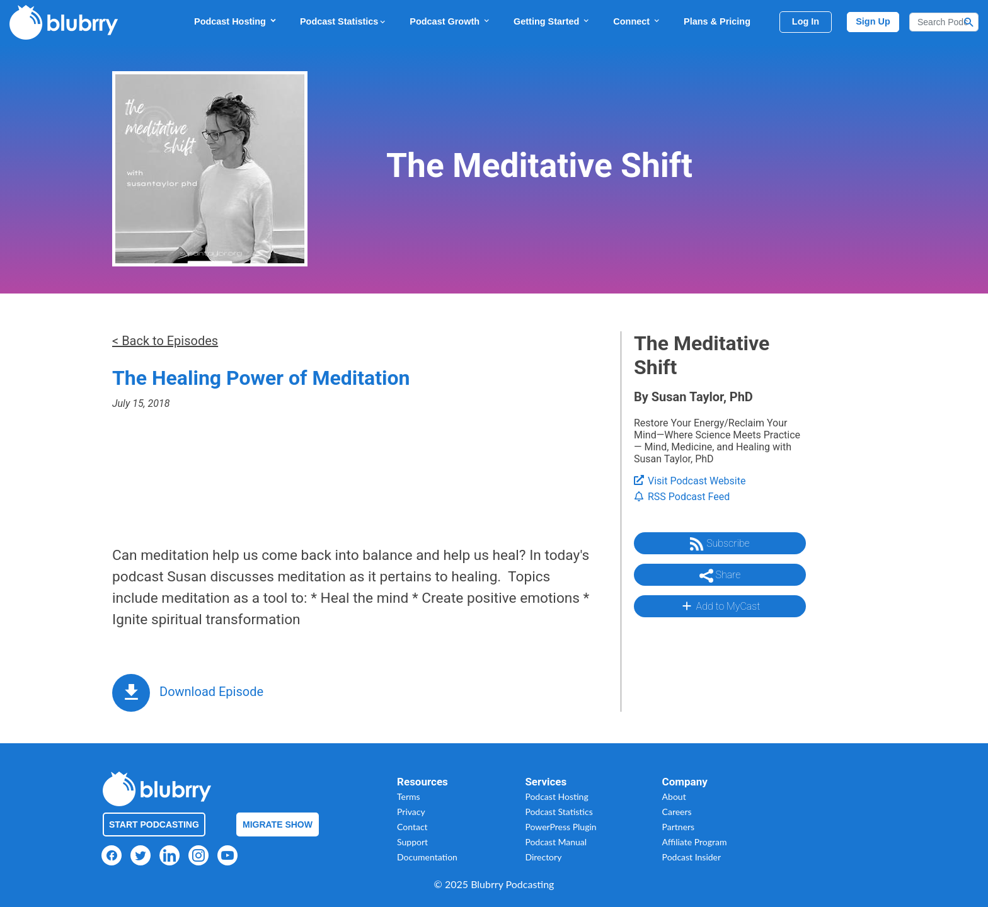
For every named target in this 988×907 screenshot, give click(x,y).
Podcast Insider (691, 857)
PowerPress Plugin (560, 826)
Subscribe (719, 544)
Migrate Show (278, 824)
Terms (408, 796)
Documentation (427, 857)
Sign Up (873, 21)
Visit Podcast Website (689, 481)
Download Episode (211, 691)
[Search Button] (969, 22)
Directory (543, 857)
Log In (805, 21)
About (674, 796)
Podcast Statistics (343, 21)
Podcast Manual (556, 841)
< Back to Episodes (165, 340)
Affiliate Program (694, 841)
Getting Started (552, 21)
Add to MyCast (720, 606)
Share (720, 576)
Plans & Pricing (717, 21)
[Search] (944, 22)
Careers (677, 811)
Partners (678, 826)
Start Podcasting (154, 824)
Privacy (411, 811)
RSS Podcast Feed (682, 497)
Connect (637, 21)
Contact (412, 826)
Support (412, 841)
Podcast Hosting (235, 21)
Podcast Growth (450, 21)
